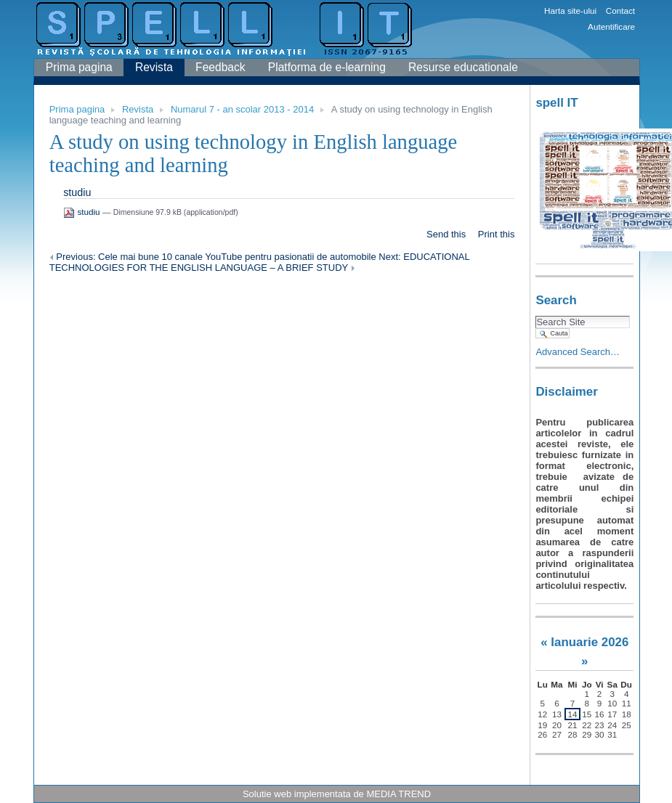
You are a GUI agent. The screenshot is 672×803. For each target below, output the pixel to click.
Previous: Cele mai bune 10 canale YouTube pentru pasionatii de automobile (214, 256)
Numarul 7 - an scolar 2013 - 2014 (242, 109)
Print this (496, 234)
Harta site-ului (570, 10)
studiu (77, 192)
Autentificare (611, 26)
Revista (154, 67)
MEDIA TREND (398, 793)
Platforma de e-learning (327, 67)
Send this (446, 234)
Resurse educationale (463, 67)
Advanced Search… (577, 351)
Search (555, 300)
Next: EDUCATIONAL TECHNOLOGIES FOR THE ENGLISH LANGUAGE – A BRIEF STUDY (259, 262)
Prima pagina (79, 67)
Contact (620, 10)
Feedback (220, 67)
